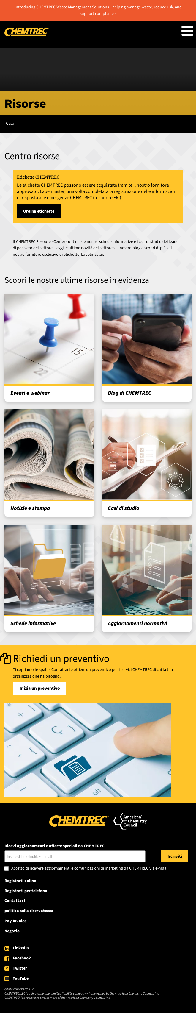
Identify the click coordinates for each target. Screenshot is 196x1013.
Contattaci (14, 901)
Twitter (20, 968)
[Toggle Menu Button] (187, 31)
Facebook (22, 958)
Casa (10, 124)
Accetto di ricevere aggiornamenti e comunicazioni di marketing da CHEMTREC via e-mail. (89, 868)
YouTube (21, 978)
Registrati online (20, 881)
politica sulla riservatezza (28, 911)
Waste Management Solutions (82, 7)
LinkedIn (21, 948)
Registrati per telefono (25, 891)
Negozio (12, 931)
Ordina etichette (38, 211)
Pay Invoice (15, 921)
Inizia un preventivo (40, 688)
